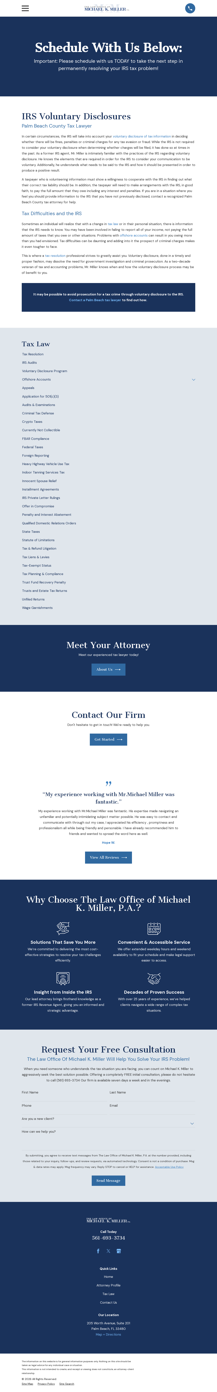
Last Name (118, 1092)
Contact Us (108, 1302)
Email (114, 1105)
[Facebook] (98, 1251)
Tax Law (108, 1294)
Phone (26, 1105)
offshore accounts (134, 235)
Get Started (108, 739)
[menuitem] (108, 354)
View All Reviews (108, 857)
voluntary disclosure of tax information (142, 136)
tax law (113, 224)
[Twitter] (108, 1251)
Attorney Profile (108, 1285)
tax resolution (55, 256)
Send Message (108, 1181)
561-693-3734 (108, 1238)
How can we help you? (39, 1131)
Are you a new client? (38, 1119)
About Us (108, 669)
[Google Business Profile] (119, 1251)
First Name (30, 1092)
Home (108, 1277)
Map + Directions (108, 1334)
